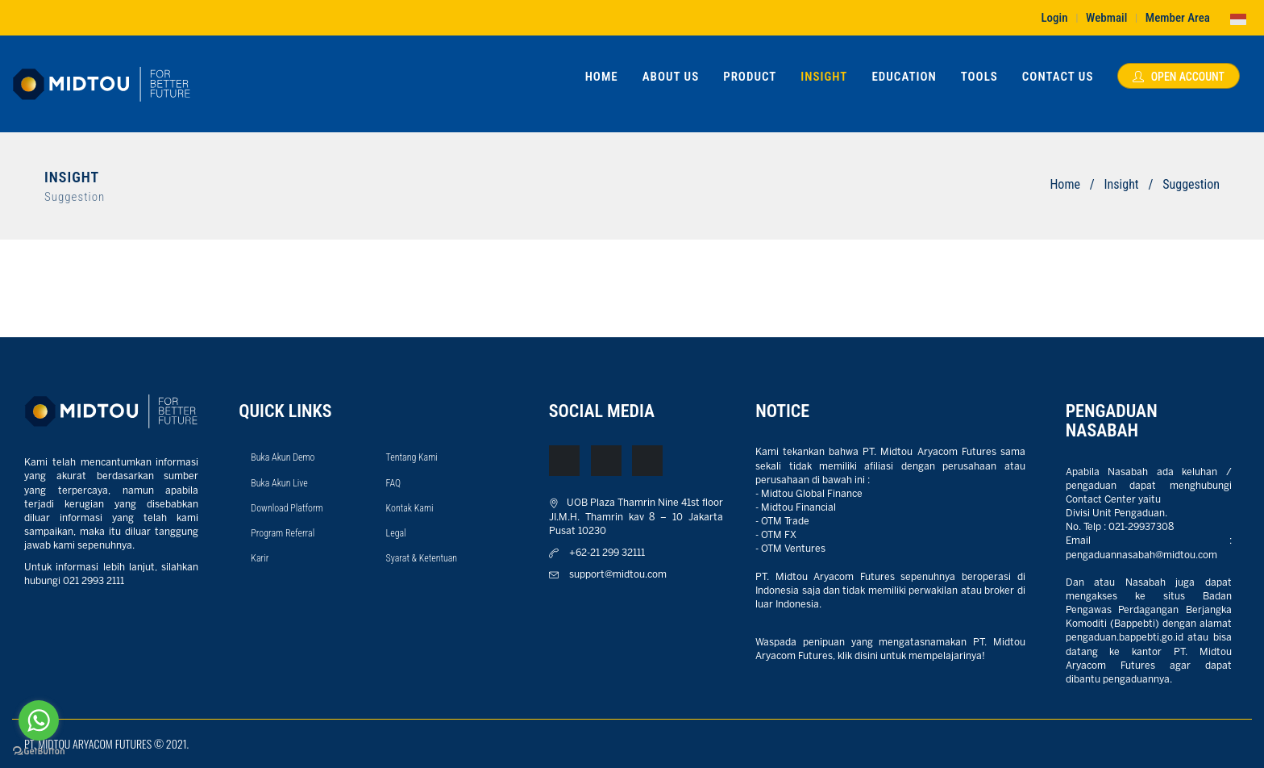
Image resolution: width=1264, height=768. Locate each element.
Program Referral (282, 533)
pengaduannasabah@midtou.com (1141, 555)
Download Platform (286, 508)
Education (903, 76)
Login (1054, 17)
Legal (396, 533)
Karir (259, 558)
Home (601, 76)
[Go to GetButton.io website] (38, 751)
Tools (979, 76)
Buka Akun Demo (282, 457)
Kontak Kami (410, 508)
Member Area (1178, 17)
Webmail (1106, 17)
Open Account (1178, 76)
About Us (671, 76)
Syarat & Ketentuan (422, 558)
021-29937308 (1141, 527)
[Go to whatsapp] (39, 720)
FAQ (393, 483)
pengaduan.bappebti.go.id (1124, 637)
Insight (823, 76)
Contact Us (1058, 76)
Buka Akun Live (279, 483)
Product (749, 76)
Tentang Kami (412, 457)
